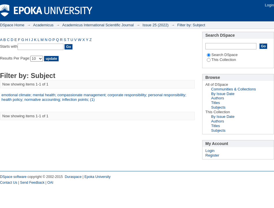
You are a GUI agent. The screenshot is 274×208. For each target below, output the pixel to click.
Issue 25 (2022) (155, 25)
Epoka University (98, 177)
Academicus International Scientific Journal (98, 25)
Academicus (43, 25)
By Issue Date (222, 94)
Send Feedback (32, 183)
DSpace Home (12, 25)
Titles (215, 103)
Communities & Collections (233, 89)
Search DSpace (222, 55)
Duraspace (73, 177)
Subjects (218, 107)
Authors (217, 98)
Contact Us (8, 183)
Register (212, 155)
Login (269, 5)
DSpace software (13, 177)
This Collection (221, 59)
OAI (50, 183)
